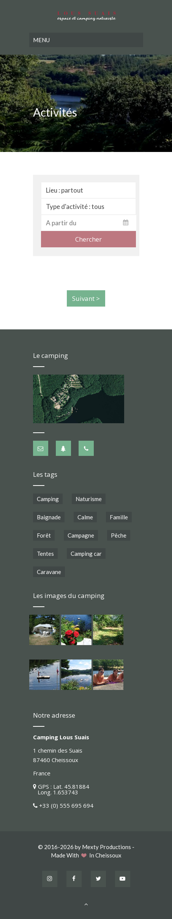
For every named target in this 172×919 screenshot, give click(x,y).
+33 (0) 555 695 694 (66, 804)
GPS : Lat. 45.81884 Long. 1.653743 (61, 787)
